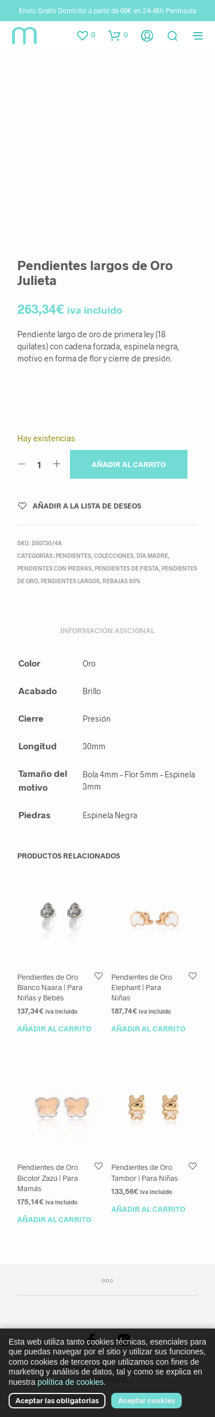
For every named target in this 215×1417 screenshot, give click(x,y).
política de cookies (71, 1382)
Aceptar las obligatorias (57, 1400)
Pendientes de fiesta (127, 568)
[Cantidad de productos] (39, 464)
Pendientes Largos (70, 580)
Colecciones (114, 555)
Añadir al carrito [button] (54, 1028)
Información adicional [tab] (107, 630)
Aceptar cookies (146, 1400)
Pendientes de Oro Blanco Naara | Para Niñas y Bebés (50, 987)
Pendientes (73, 555)
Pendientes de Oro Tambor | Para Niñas (144, 1172)
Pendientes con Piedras (54, 568)
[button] (85, 35)
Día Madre (152, 555)
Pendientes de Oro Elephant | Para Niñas (141, 987)
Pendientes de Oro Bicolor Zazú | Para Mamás (47, 1177)
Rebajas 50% (121, 580)
